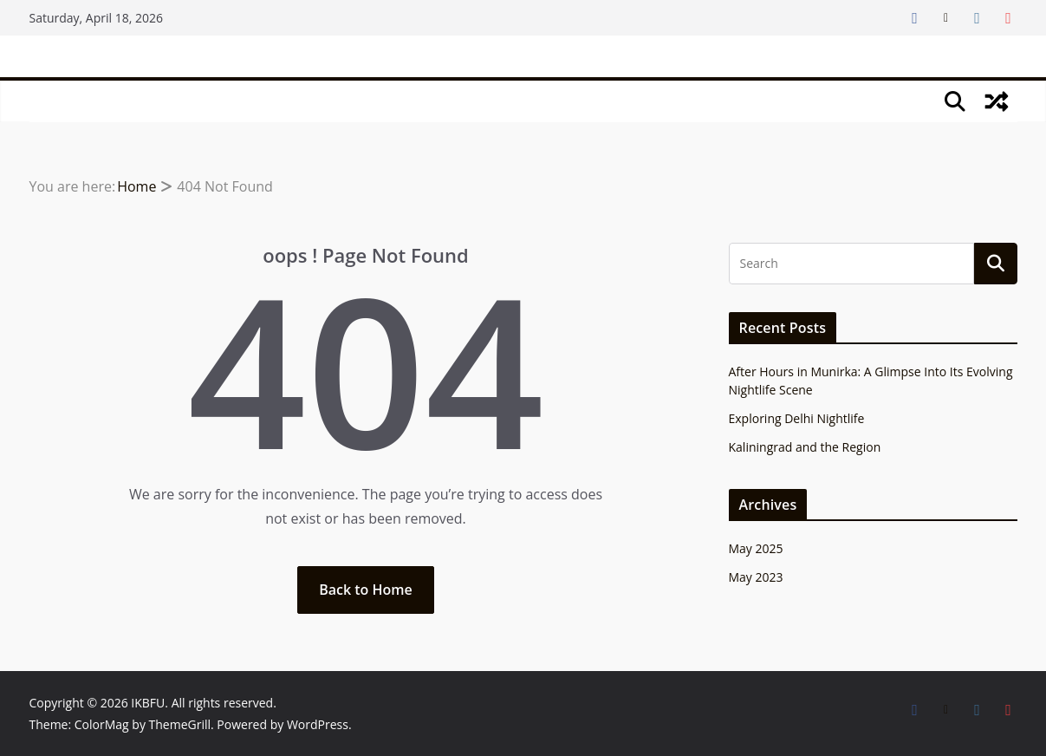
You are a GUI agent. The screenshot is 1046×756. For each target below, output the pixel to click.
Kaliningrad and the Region (805, 447)
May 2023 (756, 577)
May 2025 (756, 548)
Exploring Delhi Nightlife (797, 418)
